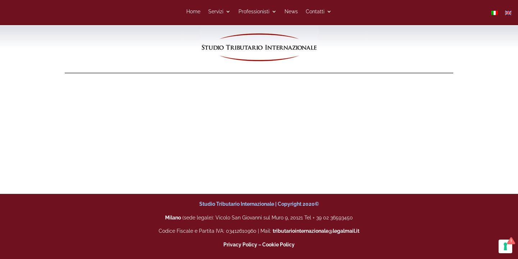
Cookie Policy (278, 244)
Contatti (315, 11)
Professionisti (253, 11)
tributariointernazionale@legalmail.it (316, 231)
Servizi (215, 11)
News (291, 11)
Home (193, 11)
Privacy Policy (240, 244)
